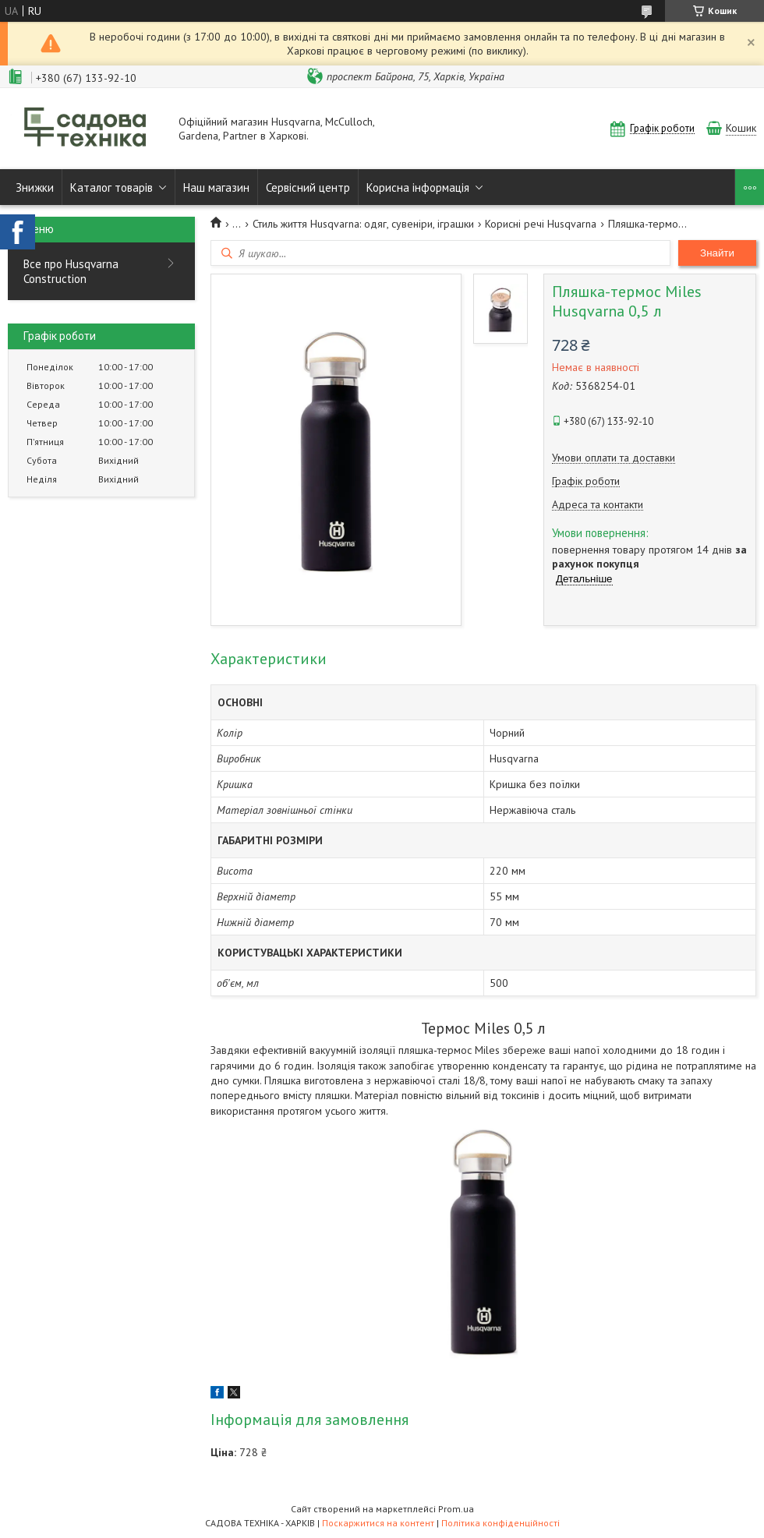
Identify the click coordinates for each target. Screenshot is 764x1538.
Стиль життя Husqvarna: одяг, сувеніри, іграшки (363, 224)
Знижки (35, 187)
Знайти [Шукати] (717, 253)
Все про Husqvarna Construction (70, 271)
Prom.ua (456, 1509)
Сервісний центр (308, 187)
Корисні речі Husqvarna (540, 224)
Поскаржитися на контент (378, 1523)
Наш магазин (216, 187)
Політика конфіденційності (500, 1523)
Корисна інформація (417, 187)
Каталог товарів (111, 187)
